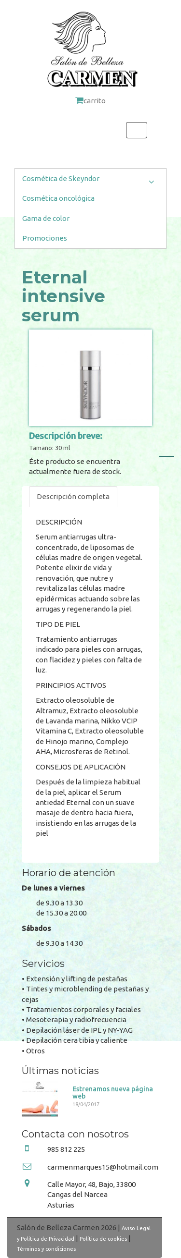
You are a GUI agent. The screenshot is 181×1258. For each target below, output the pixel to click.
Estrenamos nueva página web (112, 1092)
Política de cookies (103, 1239)
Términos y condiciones (46, 1249)
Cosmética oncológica (58, 198)
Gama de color (46, 218)
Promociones (44, 238)
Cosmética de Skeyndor (90, 180)
